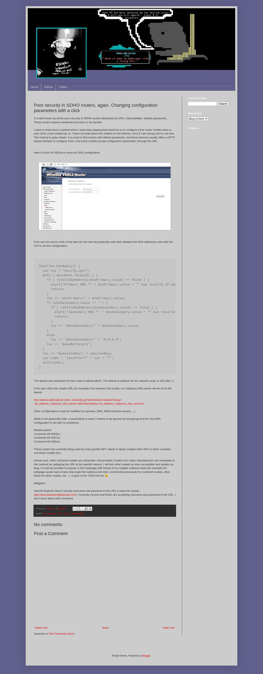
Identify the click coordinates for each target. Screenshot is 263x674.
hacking (52, 513)
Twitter (63, 87)
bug (45, 513)
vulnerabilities (76, 513)
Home (34, 87)
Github (48, 87)
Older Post (169, 627)
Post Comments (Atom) (62, 633)
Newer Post (41, 627)
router (60, 513)
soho (66, 513)
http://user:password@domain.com (55, 494)
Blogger (146, 655)
